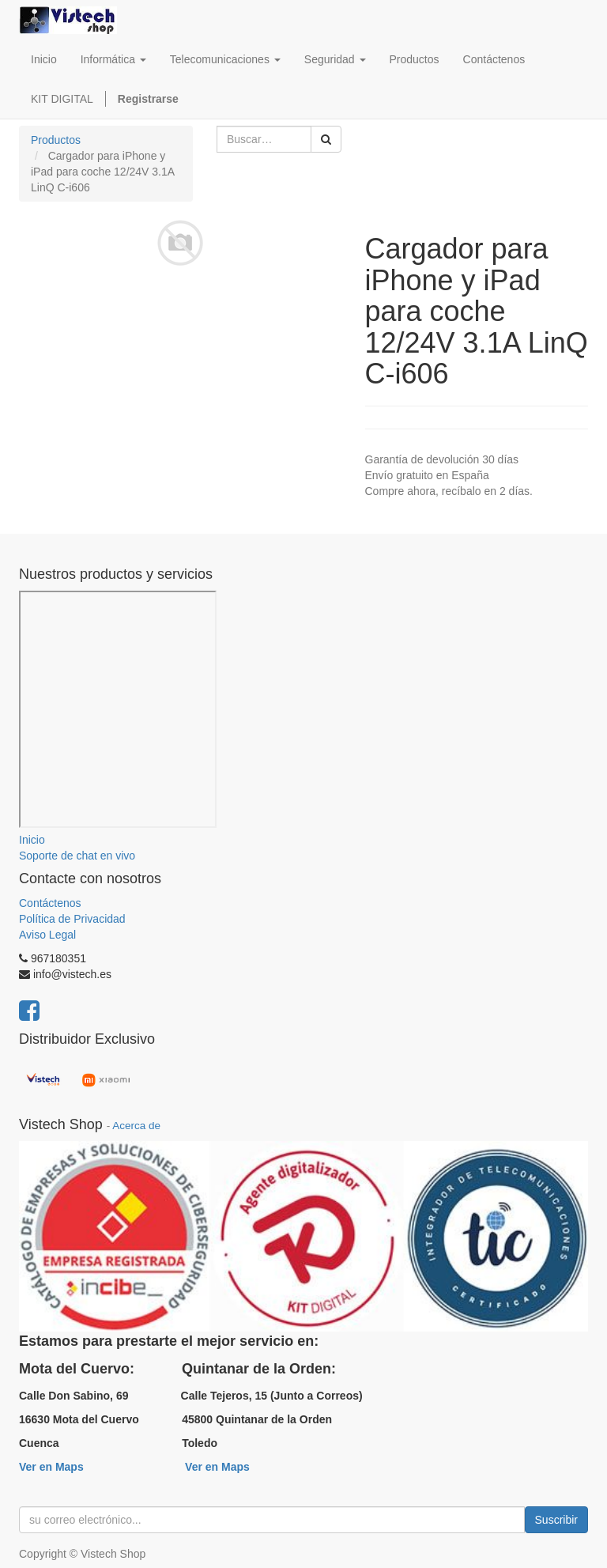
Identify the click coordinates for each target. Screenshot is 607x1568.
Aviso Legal (47, 934)
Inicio (32, 839)
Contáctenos (50, 903)
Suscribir (556, 1519)
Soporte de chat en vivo (77, 855)
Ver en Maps (51, 1466)
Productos (56, 140)
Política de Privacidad (72, 918)
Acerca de (136, 1126)
